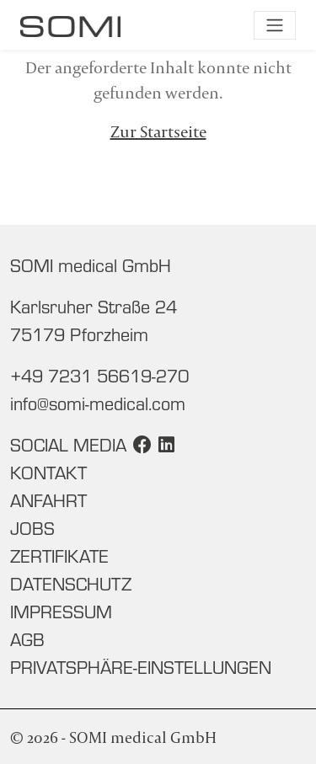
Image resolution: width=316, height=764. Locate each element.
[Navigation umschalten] (275, 25)
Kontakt (48, 472)
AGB (27, 639)
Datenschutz (70, 584)
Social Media (68, 445)
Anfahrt (48, 500)
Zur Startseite (158, 131)
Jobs (32, 528)
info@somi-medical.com (97, 403)
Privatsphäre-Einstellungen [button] (140, 667)
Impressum (61, 611)
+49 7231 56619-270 (99, 375)
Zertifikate (59, 556)
